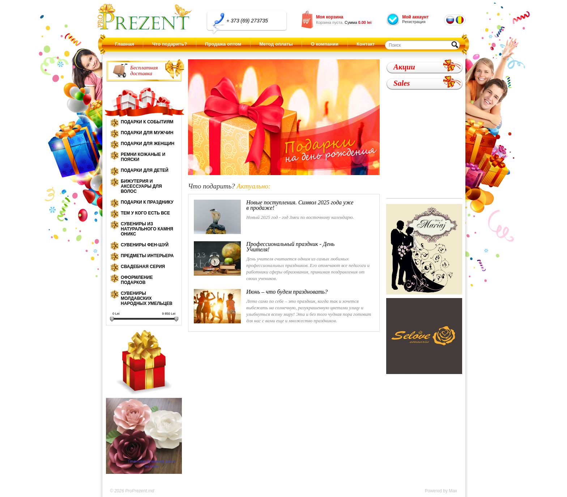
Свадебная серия (143, 266)
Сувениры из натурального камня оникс (147, 229)
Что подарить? (169, 44)
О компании (324, 44)
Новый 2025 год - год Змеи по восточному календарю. (274, 217)
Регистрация (413, 22)
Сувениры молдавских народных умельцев (146, 298)
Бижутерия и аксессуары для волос (141, 186)
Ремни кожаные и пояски (143, 157)
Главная (124, 44)
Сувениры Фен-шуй (145, 244)
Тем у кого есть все (145, 213)
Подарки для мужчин (147, 132)
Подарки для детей (145, 170)
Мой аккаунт (415, 17)
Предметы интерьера (147, 255)
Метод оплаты (276, 44)
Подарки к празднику (147, 202)
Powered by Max (441, 490)
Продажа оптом (223, 44)
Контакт (366, 44)
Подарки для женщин (147, 143)
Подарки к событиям (147, 121)
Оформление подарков (137, 280)
